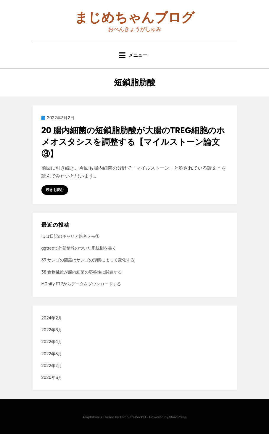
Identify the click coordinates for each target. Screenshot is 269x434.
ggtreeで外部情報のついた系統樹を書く (78, 248)
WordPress (178, 417)
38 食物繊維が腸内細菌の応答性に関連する (81, 272)
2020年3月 (51, 377)
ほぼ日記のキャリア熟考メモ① (70, 236)
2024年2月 (51, 318)
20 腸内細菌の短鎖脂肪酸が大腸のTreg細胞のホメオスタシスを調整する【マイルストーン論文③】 (133, 142)
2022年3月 (51, 353)
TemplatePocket (133, 417)
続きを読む (55, 190)
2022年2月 (51, 365)
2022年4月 (51, 341)
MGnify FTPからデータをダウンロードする (81, 284)
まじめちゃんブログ (134, 17)
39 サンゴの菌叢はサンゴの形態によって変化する (87, 260)
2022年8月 (51, 329)
